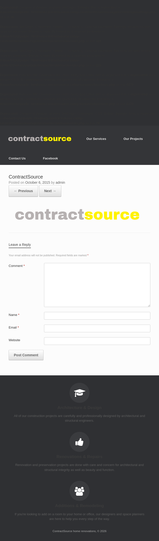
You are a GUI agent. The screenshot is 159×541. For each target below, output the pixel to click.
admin (60, 182)
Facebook (50, 158)
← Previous (23, 191)
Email (14, 327)
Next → (50, 191)
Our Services (96, 139)
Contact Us (17, 158)
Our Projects (133, 139)
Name (14, 315)
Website (14, 340)
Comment (17, 266)
